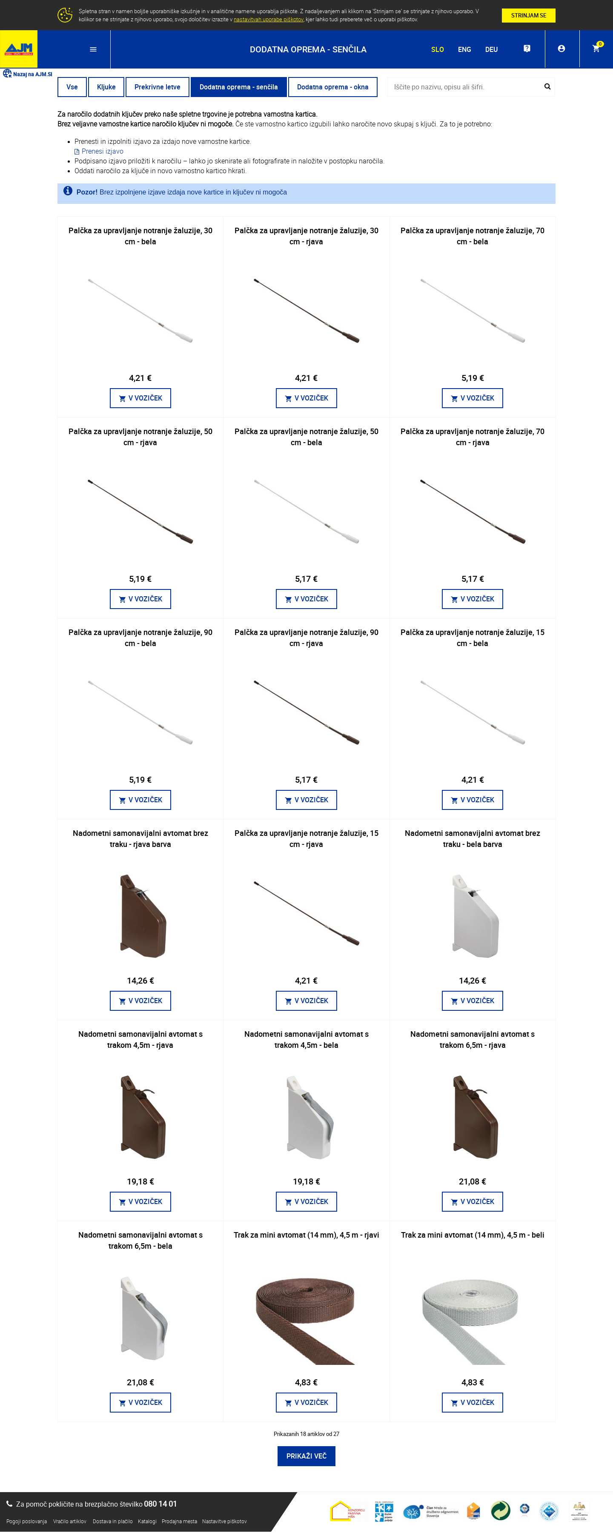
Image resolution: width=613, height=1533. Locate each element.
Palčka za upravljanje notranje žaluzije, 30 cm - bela (140, 237)
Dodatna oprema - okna (337, 88)
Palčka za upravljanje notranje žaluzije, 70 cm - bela (472, 237)
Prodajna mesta (179, 1522)
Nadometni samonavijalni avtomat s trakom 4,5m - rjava (140, 1040)
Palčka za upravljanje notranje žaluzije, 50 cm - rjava (140, 438)
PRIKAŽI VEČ (306, 1457)
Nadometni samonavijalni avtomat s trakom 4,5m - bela (306, 1040)
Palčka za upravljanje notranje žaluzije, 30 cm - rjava (306, 237)
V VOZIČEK (140, 399)
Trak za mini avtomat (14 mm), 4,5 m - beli (472, 1236)
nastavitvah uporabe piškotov (268, 19)
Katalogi (147, 1522)
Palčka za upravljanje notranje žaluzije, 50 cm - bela (306, 438)
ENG (461, 49)
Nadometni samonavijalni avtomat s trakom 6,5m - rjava (472, 1040)
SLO (434, 49)
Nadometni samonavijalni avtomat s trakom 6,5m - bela (140, 1241)
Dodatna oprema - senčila (242, 88)
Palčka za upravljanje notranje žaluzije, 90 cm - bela (140, 638)
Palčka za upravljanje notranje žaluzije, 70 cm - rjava (472, 438)
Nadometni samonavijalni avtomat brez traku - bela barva (472, 839)
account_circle (560, 49)
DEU (488, 49)
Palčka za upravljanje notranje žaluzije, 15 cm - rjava (306, 839)
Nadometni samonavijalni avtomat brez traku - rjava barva (140, 839)
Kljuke (107, 88)
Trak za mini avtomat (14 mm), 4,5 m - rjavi (306, 1236)
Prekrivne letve (160, 88)
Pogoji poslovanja (26, 1522)
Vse (72, 88)
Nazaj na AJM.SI (27, 75)
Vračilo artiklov (69, 1522)
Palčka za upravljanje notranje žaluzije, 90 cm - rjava (306, 638)
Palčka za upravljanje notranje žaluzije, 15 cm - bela (472, 638)
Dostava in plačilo (113, 1522)
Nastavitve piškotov (224, 1522)
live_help (524, 49)
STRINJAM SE (528, 15)
